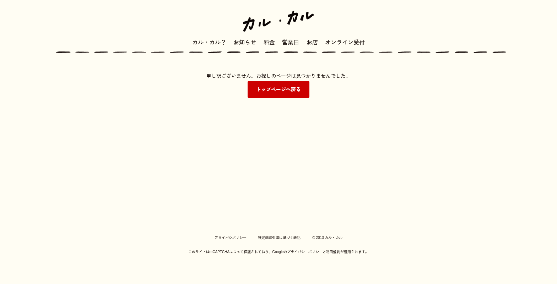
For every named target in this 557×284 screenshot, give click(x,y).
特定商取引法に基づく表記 (279, 238)
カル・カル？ (209, 42)
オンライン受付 (345, 42)
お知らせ (244, 42)
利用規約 (333, 252)
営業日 (290, 42)
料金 (269, 42)
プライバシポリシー (231, 238)
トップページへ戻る (278, 89)
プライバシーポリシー (305, 252)
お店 (312, 42)
